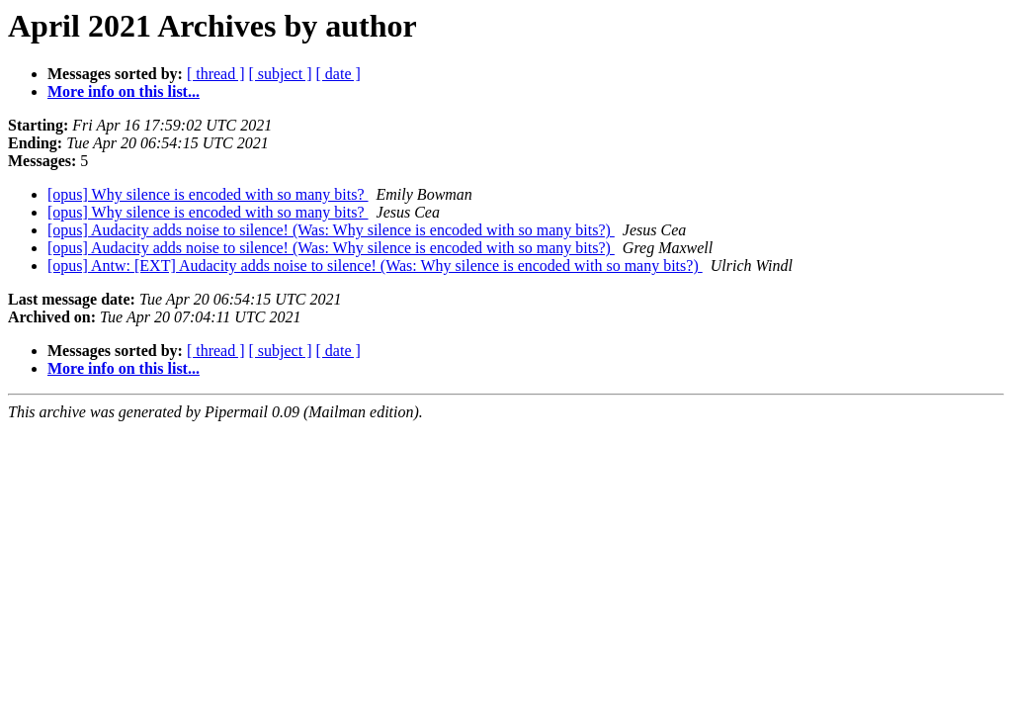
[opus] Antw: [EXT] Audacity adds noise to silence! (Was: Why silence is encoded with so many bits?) (375, 265)
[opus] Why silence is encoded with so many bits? (208, 194)
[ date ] (338, 73)
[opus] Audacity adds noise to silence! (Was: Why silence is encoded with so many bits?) (331, 230)
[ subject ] (280, 73)
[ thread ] (216, 73)
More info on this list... (123, 91)
